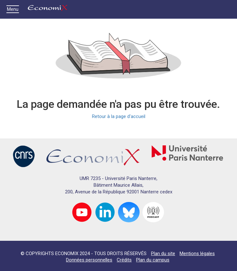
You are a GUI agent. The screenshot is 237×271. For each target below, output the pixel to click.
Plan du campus (152, 260)
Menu (14, 9)
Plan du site (163, 253)
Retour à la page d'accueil (118, 116)
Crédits (124, 260)
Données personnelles (89, 260)
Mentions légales (197, 253)
